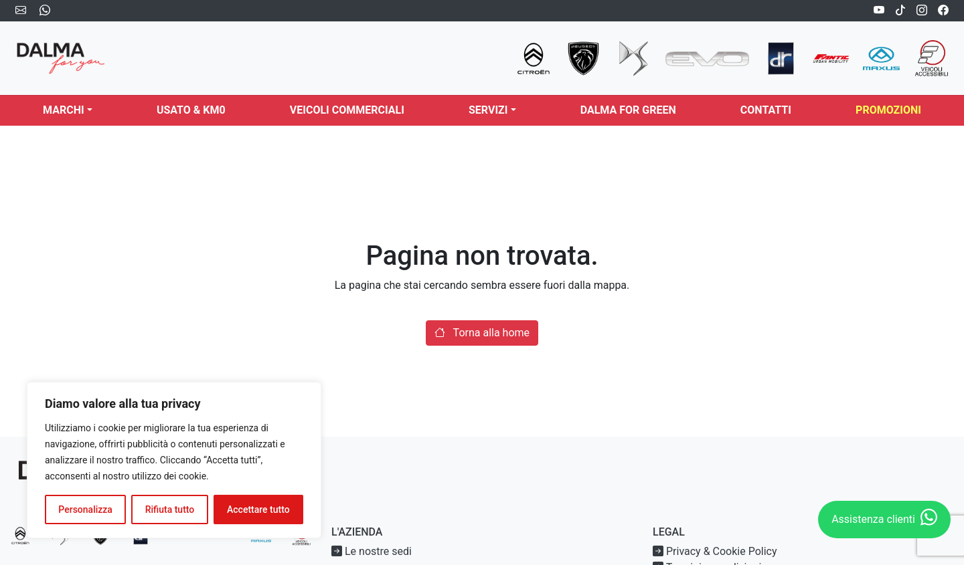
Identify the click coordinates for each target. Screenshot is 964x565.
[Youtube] (879, 11)
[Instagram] (922, 11)
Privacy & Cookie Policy (715, 551)
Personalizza (85, 509)
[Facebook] (943, 11)
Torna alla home (482, 332)
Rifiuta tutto (170, 509)
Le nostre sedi (371, 551)
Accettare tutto (258, 509)
